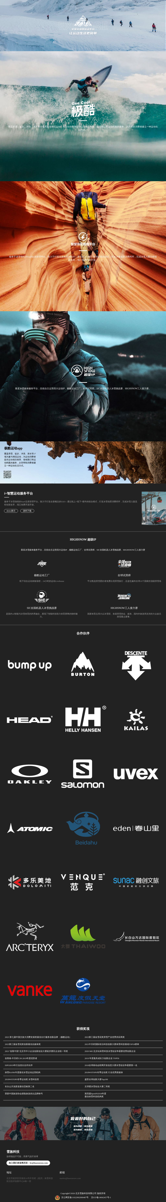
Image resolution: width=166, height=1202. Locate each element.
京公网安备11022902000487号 (72, 1197)
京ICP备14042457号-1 (101, 1197)
